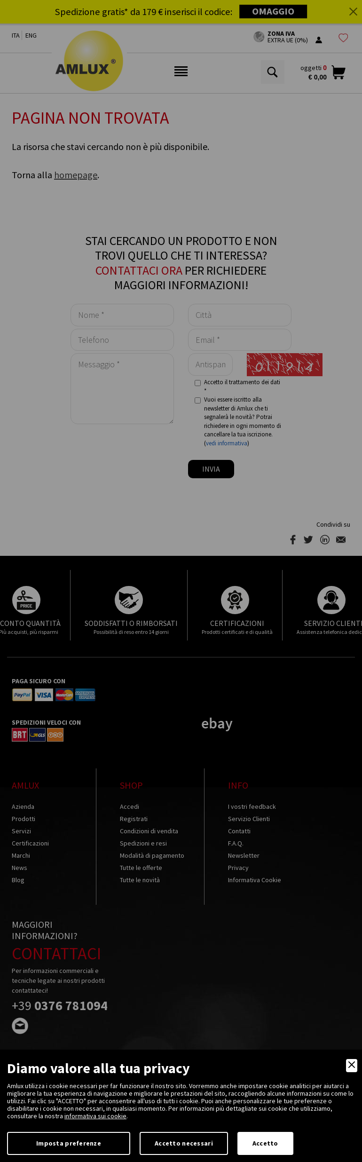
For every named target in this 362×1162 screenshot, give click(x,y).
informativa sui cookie (95, 1116)
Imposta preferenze (68, 1143)
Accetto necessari (184, 1143)
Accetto (265, 1143)
